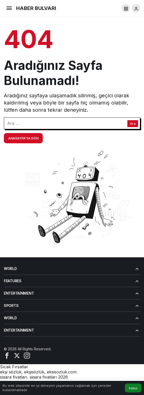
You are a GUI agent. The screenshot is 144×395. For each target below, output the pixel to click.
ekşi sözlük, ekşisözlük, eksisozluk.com (38, 371)
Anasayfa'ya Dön (23, 138)
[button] (126, 8)
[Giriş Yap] (136, 8)
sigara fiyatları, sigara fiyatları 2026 (34, 377)
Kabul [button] (133, 388)
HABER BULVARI (36, 8)
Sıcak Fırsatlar (14, 366)
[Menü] (9, 8)
